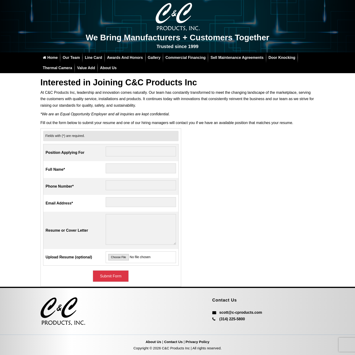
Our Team (71, 58)
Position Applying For (65, 153)
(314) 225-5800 (232, 319)
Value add (86, 68)
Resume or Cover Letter (67, 230)
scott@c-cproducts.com (240, 312)
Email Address (59, 203)
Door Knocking (282, 58)
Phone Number (60, 186)
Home (50, 58)
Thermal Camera (57, 68)
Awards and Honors (125, 58)
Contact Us (173, 342)
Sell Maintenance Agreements (236, 58)
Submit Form (111, 276)
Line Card (93, 58)
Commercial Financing (185, 58)
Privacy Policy (197, 342)
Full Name (55, 169)
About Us (108, 68)
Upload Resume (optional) (69, 257)
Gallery (154, 58)
